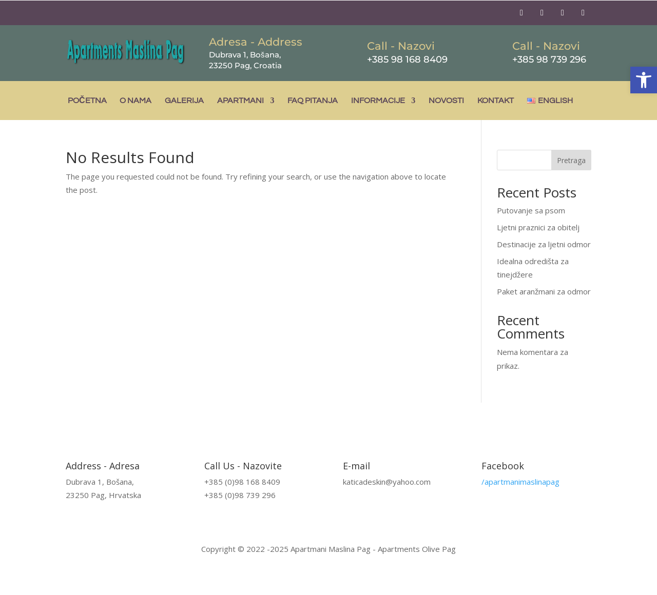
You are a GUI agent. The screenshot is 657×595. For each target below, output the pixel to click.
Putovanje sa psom (531, 210)
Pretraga (571, 160)
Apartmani (240, 100)
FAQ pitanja (312, 100)
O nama (135, 100)
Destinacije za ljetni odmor (544, 244)
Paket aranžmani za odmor (544, 291)
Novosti (446, 100)
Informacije (378, 100)
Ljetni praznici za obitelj (538, 227)
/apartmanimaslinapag (520, 482)
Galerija (184, 100)
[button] (643, 80)
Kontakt (495, 100)
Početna (87, 100)
